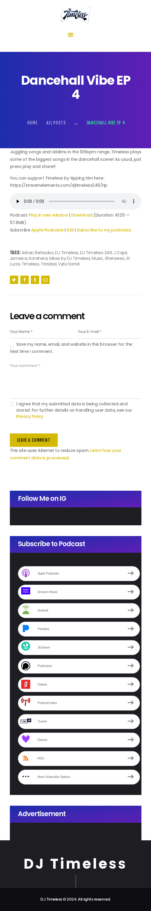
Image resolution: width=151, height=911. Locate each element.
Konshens (38, 258)
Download (81, 215)
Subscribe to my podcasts (104, 230)
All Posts (55, 122)
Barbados (44, 253)
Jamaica (18, 258)
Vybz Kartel (69, 264)
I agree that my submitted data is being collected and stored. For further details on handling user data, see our (74, 410)
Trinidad (48, 264)
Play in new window (48, 215)
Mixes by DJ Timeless (69, 258)
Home (32, 122)
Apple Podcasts (47, 230)
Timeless (30, 264)
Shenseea (114, 258)
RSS (70, 230)
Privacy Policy (29, 416)
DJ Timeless (66, 253)
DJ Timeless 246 (96, 253)
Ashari (27, 253)
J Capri (120, 253)
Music (97, 258)
